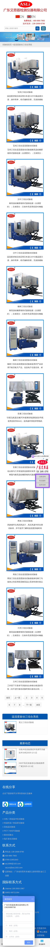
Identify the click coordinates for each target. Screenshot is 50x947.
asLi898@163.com (13, 864)
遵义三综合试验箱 (26, 722)
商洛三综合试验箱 (25, 521)
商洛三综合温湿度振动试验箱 (25, 574)
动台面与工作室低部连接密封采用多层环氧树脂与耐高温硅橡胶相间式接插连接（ (25, 473)
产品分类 (8, 812)
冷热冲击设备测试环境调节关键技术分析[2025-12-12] (32, 751)
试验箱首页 (7, 45)
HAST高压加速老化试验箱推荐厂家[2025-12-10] (31, 764)
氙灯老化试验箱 (10, 839)
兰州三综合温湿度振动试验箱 (25, 682)
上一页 (17, 698)
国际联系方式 (12, 882)
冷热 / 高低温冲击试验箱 (14, 819)
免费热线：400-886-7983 (34, 21)
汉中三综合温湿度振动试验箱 (25, 253)
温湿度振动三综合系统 (25, 716)
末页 (38, 705)
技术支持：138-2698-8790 (34, 23)
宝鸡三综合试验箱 (25, 92)
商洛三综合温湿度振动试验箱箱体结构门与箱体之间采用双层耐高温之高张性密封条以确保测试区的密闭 (25, 581)
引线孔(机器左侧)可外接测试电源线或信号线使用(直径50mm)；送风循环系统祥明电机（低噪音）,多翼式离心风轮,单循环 (25, 421)
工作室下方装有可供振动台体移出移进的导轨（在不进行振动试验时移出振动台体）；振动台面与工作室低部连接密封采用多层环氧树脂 (25, 690)
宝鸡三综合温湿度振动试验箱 (25, 146)
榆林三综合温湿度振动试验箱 (25, 360)
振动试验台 (8, 835)
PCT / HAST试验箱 (12, 831)
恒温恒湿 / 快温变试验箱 (14, 823)
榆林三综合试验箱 (25, 306)
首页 (8, 698)
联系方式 (8, 845)
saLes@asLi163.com (14, 868)
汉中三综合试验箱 (25, 199)
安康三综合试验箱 (25, 414)
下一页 (29, 705)
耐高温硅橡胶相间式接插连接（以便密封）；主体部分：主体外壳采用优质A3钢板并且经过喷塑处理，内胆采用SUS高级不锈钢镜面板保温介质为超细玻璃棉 (25, 208)
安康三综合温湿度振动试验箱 (25, 467)
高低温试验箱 (9, 827)
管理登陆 (40, 935)
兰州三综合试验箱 (25, 628)
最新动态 (25, 743)
